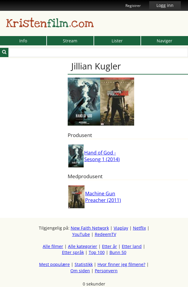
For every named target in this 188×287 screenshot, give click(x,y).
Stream (70, 41)
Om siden (80, 270)
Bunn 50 (117, 252)
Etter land (132, 246)
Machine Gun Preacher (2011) (103, 196)
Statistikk (84, 264)
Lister (117, 41)
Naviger (164, 41)
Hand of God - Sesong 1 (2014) (102, 156)
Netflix (139, 228)
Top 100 (97, 252)
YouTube (81, 234)
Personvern (106, 270)
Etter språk (73, 252)
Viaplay (121, 228)
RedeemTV (105, 234)
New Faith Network (90, 228)
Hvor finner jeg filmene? (121, 264)
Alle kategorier (82, 246)
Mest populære (54, 264)
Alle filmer (53, 246)
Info (23, 41)
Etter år (109, 246)
